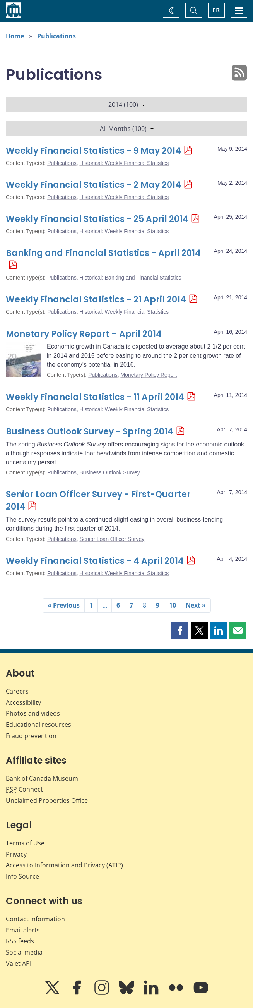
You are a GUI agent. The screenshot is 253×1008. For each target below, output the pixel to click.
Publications (56, 36)
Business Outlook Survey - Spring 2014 (89, 432)
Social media (24, 952)
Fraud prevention (31, 736)
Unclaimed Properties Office (47, 800)
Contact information (35, 919)
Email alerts (23, 930)
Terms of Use (25, 843)
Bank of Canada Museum (42, 778)
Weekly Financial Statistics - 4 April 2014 (95, 561)
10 (172, 605)
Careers (17, 691)
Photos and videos (33, 713)
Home (15, 36)
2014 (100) (126, 104)
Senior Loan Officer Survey (111, 539)
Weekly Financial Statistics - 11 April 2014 (95, 397)
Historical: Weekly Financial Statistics (124, 163)
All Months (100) (127, 128)
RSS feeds (20, 941)
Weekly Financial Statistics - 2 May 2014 (93, 185)
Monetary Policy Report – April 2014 (84, 334)
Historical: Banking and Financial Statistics (130, 278)
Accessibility (23, 702)
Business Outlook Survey (109, 472)
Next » (196, 605)
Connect (24, 789)
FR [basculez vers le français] (216, 10)
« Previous (64, 605)
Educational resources (38, 724)
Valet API (18, 963)
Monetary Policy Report (148, 375)
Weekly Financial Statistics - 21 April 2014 (96, 300)
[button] (179, 630)
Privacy (16, 854)
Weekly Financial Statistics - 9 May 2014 (93, 151)
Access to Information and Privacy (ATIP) (64, 865)
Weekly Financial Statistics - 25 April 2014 (97, 219)
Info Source (22, 876)
